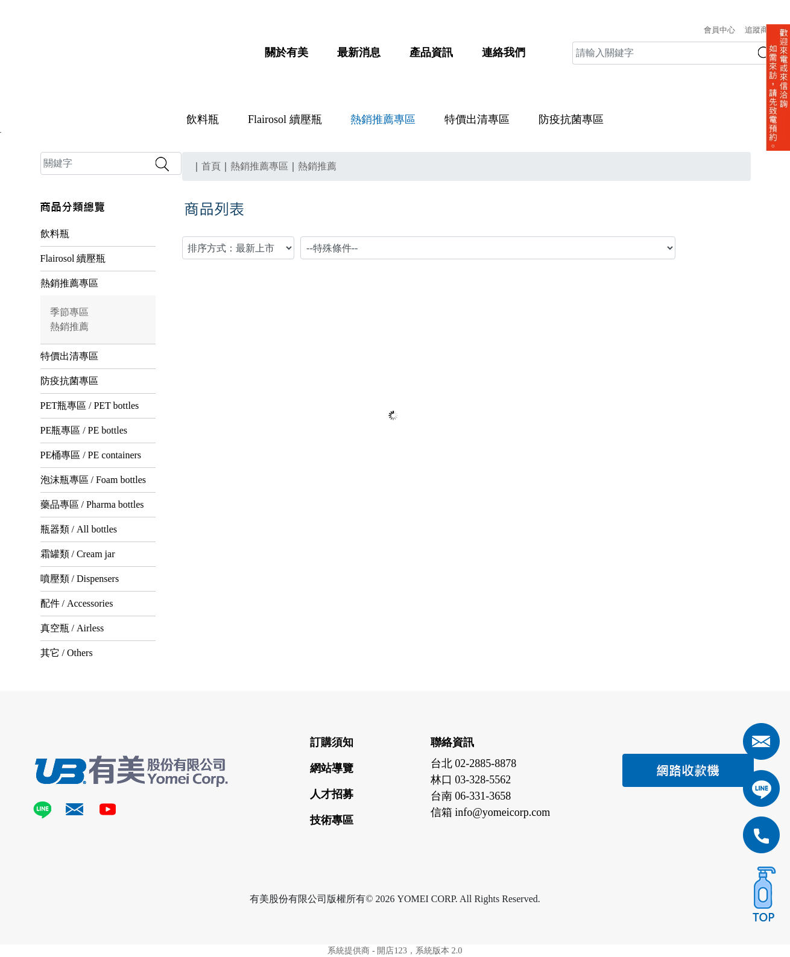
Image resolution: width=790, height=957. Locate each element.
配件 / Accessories (76, 603)
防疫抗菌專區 (571, 119)
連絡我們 (503, 52)
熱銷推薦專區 (69, 283)
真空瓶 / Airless (72, 628)
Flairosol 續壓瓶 (285, 119)
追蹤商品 (760, 30)
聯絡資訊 (452, 742)
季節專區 (69, 312)
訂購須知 (331, 742)
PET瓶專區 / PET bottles (89, 405)
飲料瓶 (202, 119)
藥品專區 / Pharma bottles (92, 504)
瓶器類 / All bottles (79, 529)
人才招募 (331, 794)
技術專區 (331, 820)
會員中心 (719, 30)
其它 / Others (66, 653)
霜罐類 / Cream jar (77, 554)
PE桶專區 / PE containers (91, 455)
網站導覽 (331, 768)
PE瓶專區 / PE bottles (83, 430)
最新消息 (359, 52)
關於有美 (286, 52)
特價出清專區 (477, 119)
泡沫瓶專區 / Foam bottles (93, 480)
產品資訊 (431, 52)
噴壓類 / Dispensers (79, 578)
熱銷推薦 (69, 326)
